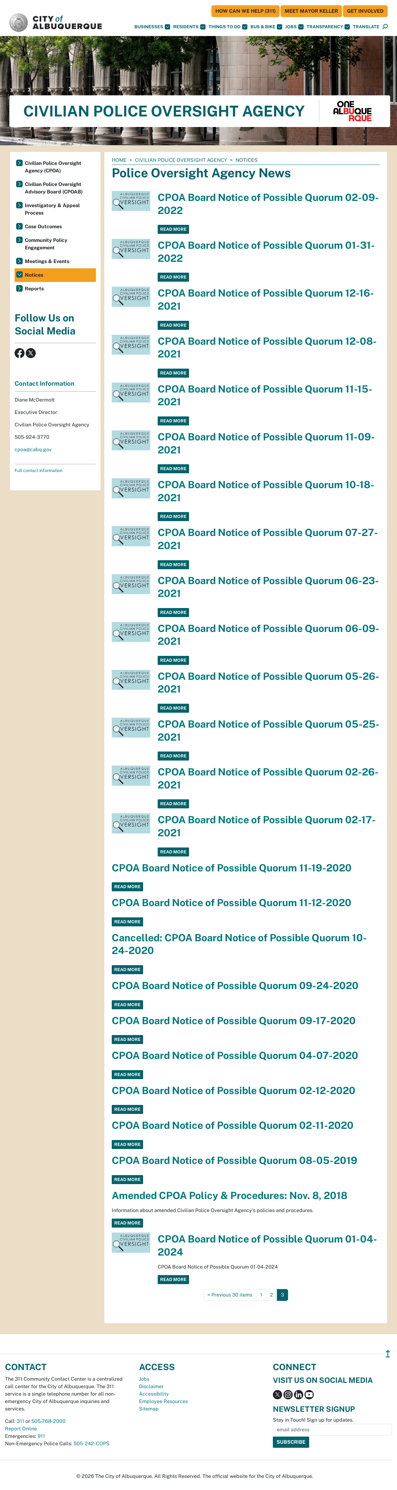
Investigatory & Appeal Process (52, 209)
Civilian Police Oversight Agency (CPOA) (53, 167)
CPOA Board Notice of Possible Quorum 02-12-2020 (233, 1090)
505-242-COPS (92, 1444)
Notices (34, 275)
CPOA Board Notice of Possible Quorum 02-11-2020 (233, 1125)
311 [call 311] (20, 1421)
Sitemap (149, 1409)
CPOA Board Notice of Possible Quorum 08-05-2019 (234, 1160)
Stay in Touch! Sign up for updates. (313, 1420)
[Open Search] (385, 26)
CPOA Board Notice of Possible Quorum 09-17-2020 (234, 1020)
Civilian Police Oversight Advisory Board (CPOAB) (54, 188)
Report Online (21, 1429)
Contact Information (44, 383)
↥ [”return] (388, 1354)
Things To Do (228, 27)
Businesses (152, 27)
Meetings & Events (47, 261)
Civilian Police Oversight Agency (181, 160)
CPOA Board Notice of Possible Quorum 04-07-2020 (235, 1055)
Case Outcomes (43, 226)
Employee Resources (163, 1401)
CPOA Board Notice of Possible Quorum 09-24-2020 (235, 985)
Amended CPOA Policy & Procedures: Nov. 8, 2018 (229, 1195)
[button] (366, 27)
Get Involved (365, 11)
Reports (34, 289)
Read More (173, 229)
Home (119, 160)
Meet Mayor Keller (311, 11)
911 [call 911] (41, 1436)
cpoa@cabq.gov (33, 449)
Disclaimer (151, 1386)
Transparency (328, 27)
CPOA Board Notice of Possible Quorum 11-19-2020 (232, 868)
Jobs (294, 27)
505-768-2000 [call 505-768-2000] (48, 1421)
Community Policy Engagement (46, 244)
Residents (189, 27)
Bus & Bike (266, 27)
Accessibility (154, 1394)
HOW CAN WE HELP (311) (245, 11)
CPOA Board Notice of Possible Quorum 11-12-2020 (231, 902)
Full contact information (38, 470)
